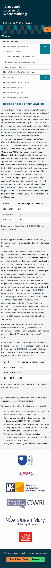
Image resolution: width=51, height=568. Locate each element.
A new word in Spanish (15, 67)
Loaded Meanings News (13, 87)
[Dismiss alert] (48, 552)
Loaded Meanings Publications (16, 82)
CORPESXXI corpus (26, 349)
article (13, 398)
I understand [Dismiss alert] (37, 559)
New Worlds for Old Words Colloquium (20, 72)
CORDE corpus (8, 129)
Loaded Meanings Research (15, 46)
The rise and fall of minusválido (19, 57)
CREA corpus (11, 296)
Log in (47, 29)
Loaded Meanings (11, 41)
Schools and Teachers (12, 51)
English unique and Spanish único (20, 62)
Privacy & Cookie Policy (18, 559)
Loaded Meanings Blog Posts (16, 97)
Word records (9, 77)
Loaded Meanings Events (14, 92)
